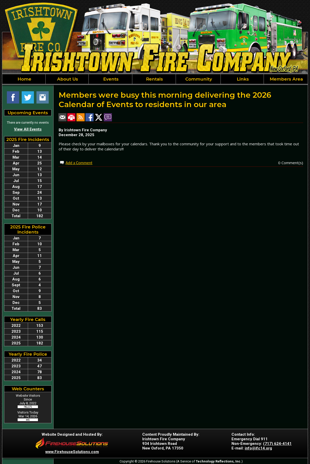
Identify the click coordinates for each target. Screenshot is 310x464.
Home (23, 79)
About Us (67, 79)
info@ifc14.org (258, 448)
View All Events (28, 129)
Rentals (154, 79)
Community (198, 79)
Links (242, 79)
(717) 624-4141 (277, 443)
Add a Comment (79, 162)
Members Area (285, 79)
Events (110, 79)
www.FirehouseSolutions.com (72, 451)
